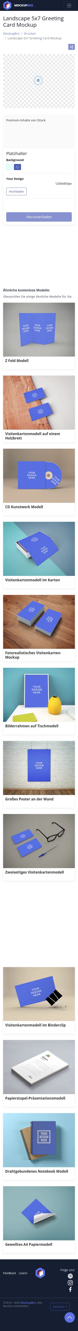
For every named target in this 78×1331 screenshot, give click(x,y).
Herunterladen (39, 216)
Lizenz (23, 1273)
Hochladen (16, 191)
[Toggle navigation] (69, 5)
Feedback (9, 1273)
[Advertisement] (39, 926)
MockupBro (11, 34)
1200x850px (63, 183)
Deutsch (58, 1307)
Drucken (30, 34)
